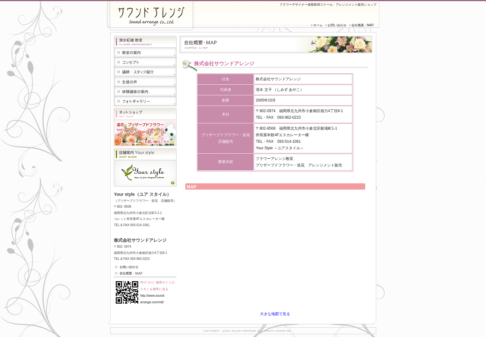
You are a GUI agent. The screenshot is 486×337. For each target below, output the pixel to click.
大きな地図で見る (275, 314)
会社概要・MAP (362, 25)
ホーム (318, 25)
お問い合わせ (337, 25)
